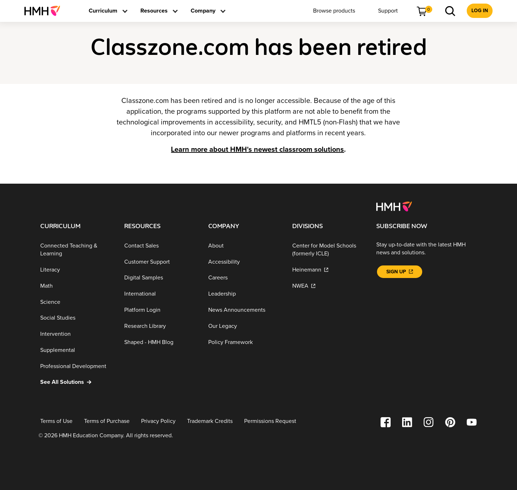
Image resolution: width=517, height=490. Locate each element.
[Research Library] (160, 326)
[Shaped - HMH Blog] (160, 342)
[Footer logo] (394, 205)
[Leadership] (244, 294)
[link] (45, 10)
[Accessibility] (244, 262)
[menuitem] (45, 11)
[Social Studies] (76, 318)
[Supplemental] (76, 350)
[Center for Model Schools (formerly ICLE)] (329, 250)
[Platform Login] (160, 310)
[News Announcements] (244, 310)
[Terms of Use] (56, 421)
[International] (160, 294)
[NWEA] (329, 286)
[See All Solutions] (76, 382)
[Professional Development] (76, 366)
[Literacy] (76, 270)
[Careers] (244, 278)
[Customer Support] (160, 262)
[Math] (76, 286)
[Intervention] (76, 334)
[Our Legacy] (244, 326)
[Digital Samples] (160, 278)
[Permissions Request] (270, 421)
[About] (244, 246)
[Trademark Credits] (209, 421)
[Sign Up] (399, 271)
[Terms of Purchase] (106, 421)
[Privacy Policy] (158, 421)
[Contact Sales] (160, 246)
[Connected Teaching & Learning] (76, 250)
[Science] (76, 302)
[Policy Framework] (244, 342)
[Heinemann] (329, 270)
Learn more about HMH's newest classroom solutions (257, 149)
